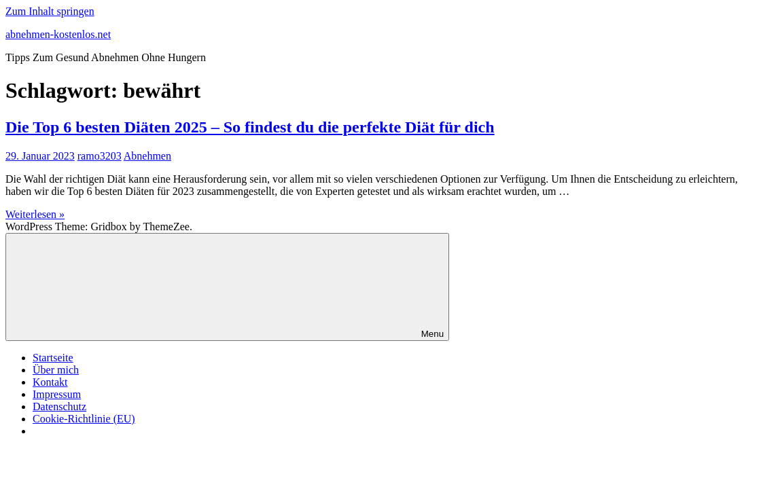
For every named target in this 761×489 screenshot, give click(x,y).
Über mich (56, 370)
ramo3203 (99, 156)
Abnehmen (147, 156)
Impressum (57, 394)
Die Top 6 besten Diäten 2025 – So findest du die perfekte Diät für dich (250, 127)
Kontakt (50, 382)
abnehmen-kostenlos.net (58, 34)
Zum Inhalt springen (49, 11)
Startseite (53, 357)
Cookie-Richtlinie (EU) (84, 418)
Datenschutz (59, 406)
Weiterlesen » (35, 214)
